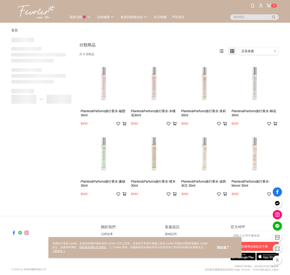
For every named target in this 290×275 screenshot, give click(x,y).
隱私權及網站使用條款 (92, 247)
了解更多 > (58, 251)
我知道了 (223, 247)
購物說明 (171, 234)
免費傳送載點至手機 (254, 246)
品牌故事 (107, 234)
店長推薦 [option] (247, 51)
